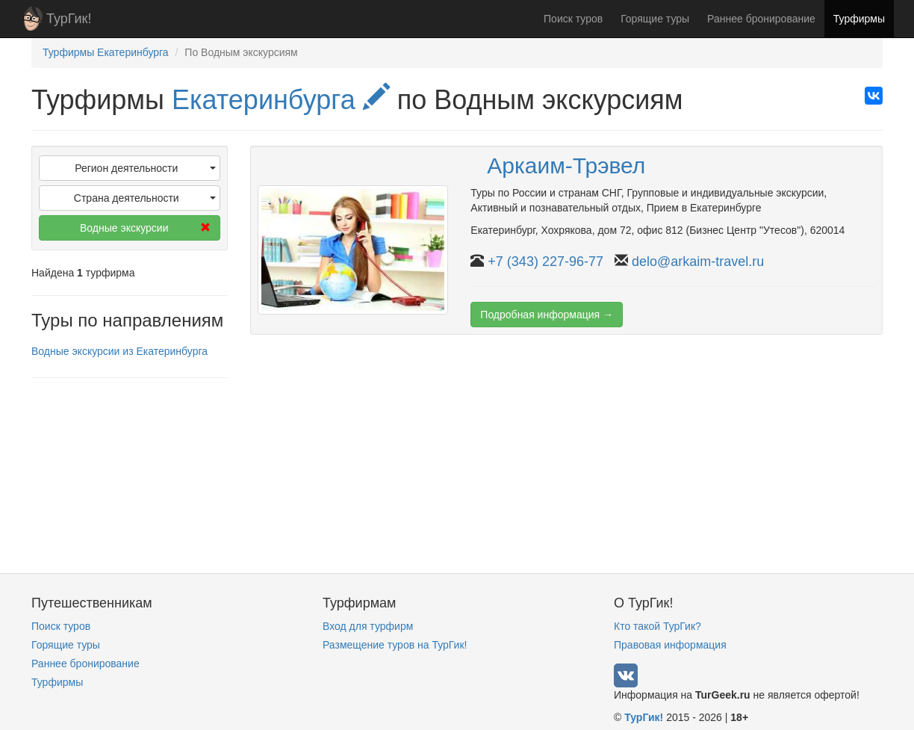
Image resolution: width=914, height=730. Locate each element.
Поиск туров (573, 19)
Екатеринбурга (281, 99)
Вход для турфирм (368, 626)
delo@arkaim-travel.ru (698, 261)
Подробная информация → (546, 315)
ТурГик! (68, 18)
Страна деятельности (145, 198)
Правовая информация (670, 645)
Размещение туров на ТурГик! (395, 645)
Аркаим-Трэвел (566, 165)
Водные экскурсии (145, 228)
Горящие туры (655, 19)
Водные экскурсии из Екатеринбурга (119, 351)
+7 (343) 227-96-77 (545, 261)
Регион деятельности (145, 168)
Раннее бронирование (761, 19)
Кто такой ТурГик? (657, 626)
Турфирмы (859, 19)
